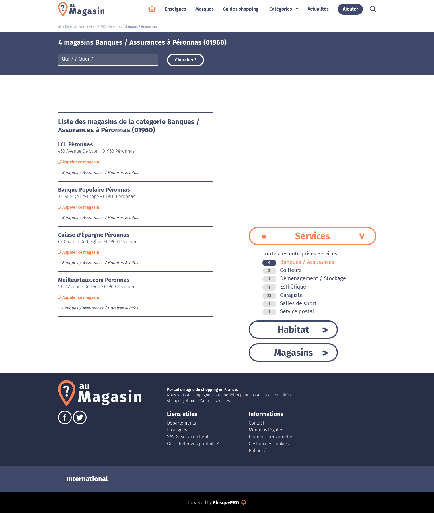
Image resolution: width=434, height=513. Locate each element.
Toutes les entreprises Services (299, 253)
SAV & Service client (187, 437)
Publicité (257, 450)
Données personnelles (271, 437)
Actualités (318, 12)
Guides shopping (240, 12)
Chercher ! (185, 60)
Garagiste (282, 295)
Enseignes (175, 12)
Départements (181, 423)
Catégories (280, 12)
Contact (256, 423)
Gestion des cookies (269, 443)
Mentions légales (266, 430)
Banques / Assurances (298, 262)
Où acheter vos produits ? (193, 443)
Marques (204, 12)
